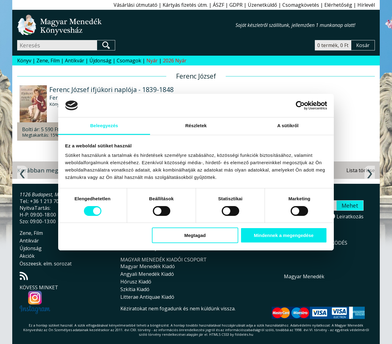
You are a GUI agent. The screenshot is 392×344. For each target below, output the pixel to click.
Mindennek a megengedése (284, 235)
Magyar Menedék (304, 276)
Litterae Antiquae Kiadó (147, 297)
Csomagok (129, 60)
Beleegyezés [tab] (104, 125)
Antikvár (74, 60)
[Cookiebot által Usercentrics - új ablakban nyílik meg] (300, 105)
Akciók (27, 256)
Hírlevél (366, 5)
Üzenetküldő (262, 5)
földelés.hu (244, 334)
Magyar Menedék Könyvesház (126, 25)
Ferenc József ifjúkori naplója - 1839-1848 (111, 89)
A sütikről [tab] (288, 125)
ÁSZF (218, 5)
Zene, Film (48, 60)
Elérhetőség (338, 5)
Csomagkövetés (300, 5)
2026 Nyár (175, 60)
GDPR (236, 5)
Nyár (152, 60)
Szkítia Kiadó (134, 289)
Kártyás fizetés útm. (185, 5)
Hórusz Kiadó (135, 281)
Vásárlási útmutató (135, 5)
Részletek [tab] (196, 125)
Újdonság (100, 60)
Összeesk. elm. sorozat (46, 263)
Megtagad (195, 235)
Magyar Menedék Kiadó (147, 266)
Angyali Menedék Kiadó (147, 274)
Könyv (24, 60)
